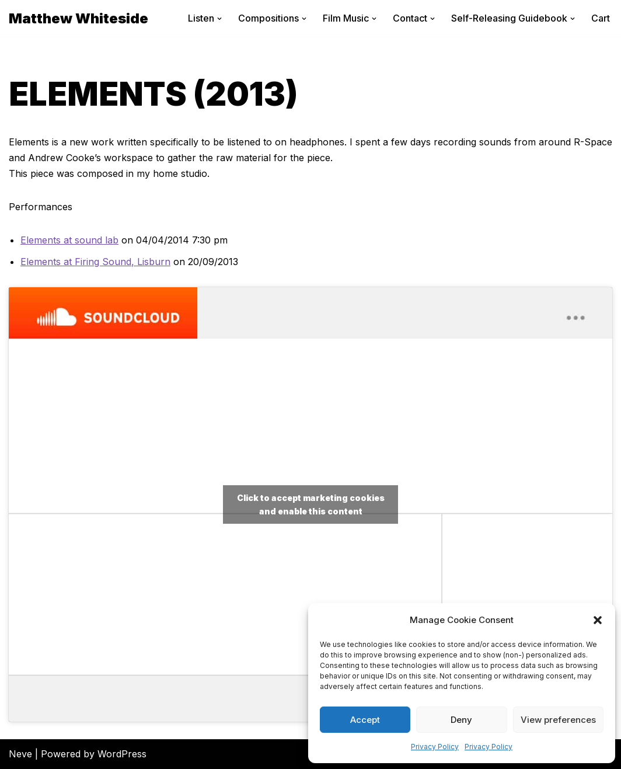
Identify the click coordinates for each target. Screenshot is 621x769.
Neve (20, 754)
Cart (600, 18)
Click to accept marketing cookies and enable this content (311, 504)
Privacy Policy (435, 746)
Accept (365, 719)
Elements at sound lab (69, 240)
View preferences (558, 719)
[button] (597, 620)
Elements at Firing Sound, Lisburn (95, 261)
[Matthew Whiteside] (78, 18)
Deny (461, 719)
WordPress (121, 754)
